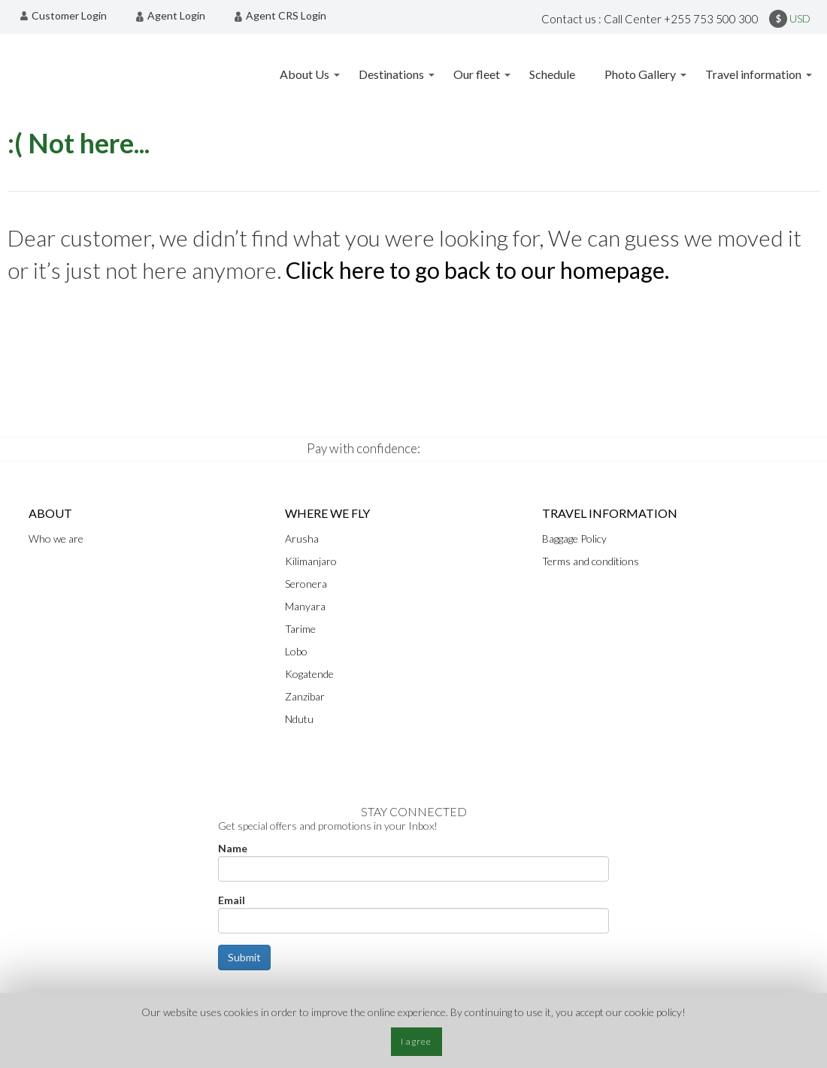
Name (232, 848)
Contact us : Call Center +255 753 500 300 (650, 19)
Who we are (56, 538)
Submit (244, 957)
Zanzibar (305, 696)
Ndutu (299, 719)
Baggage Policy (574, 538)
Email (231, 900)
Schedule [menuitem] (552, 74)
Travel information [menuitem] (753, 74)
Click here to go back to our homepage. (477, 269)
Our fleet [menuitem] (476, 74)
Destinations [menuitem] (391, 74)
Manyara (305, 606)
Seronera (306, 583)
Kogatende (309, 673)
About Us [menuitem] (304, 74)
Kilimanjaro (311, 561)
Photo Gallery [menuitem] (640, 74)
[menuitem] (67, 16)
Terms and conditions (590, 561)
